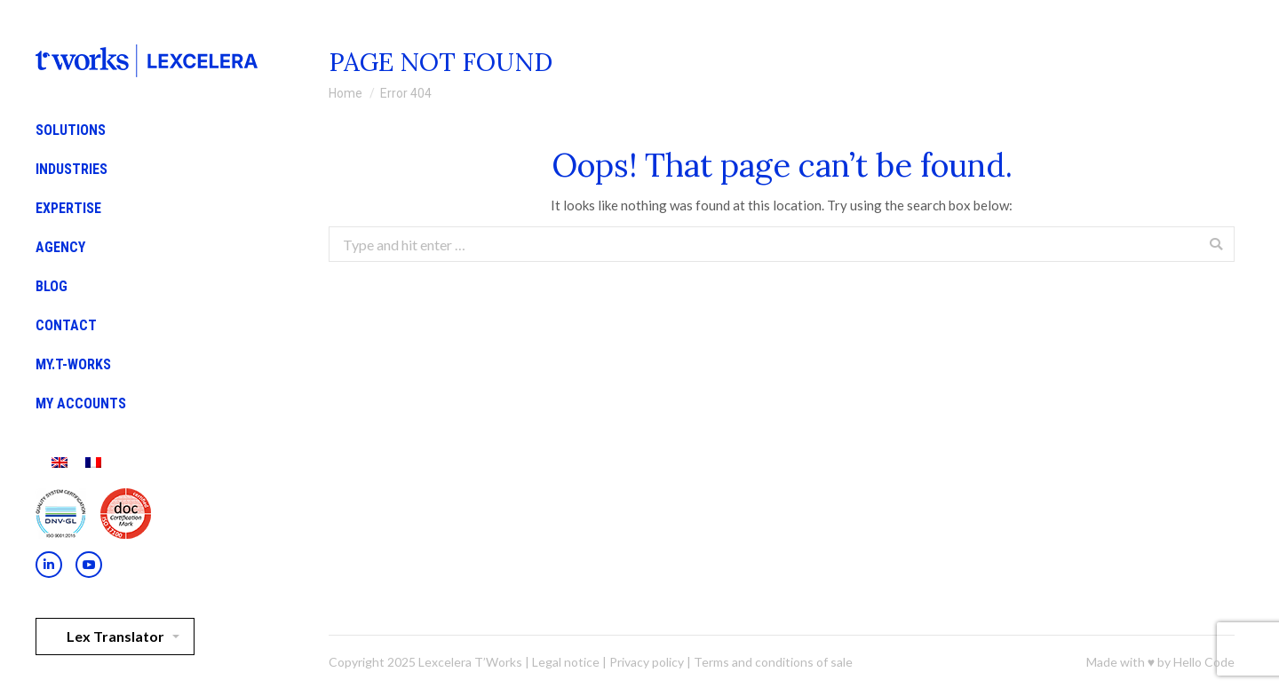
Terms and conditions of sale (773, 661)
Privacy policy (646, 661)
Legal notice (566, 661)
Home (345, 93)
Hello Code (1204, 661)
